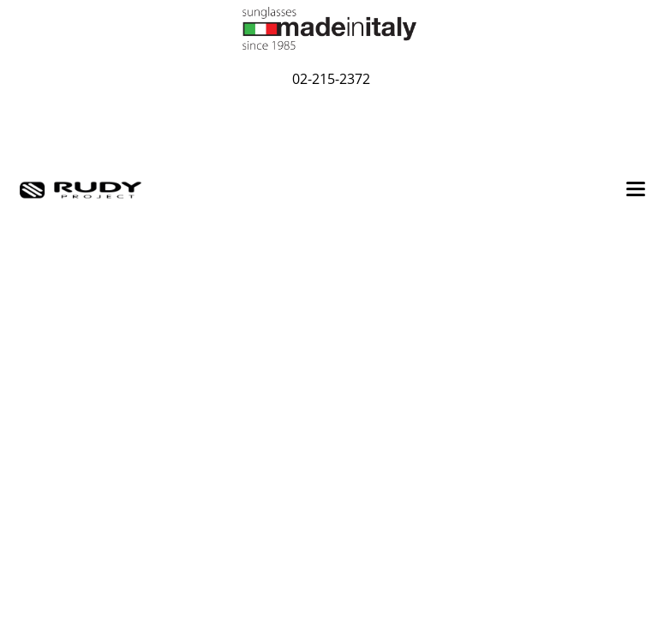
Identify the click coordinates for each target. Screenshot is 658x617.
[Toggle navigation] (636, 190)
